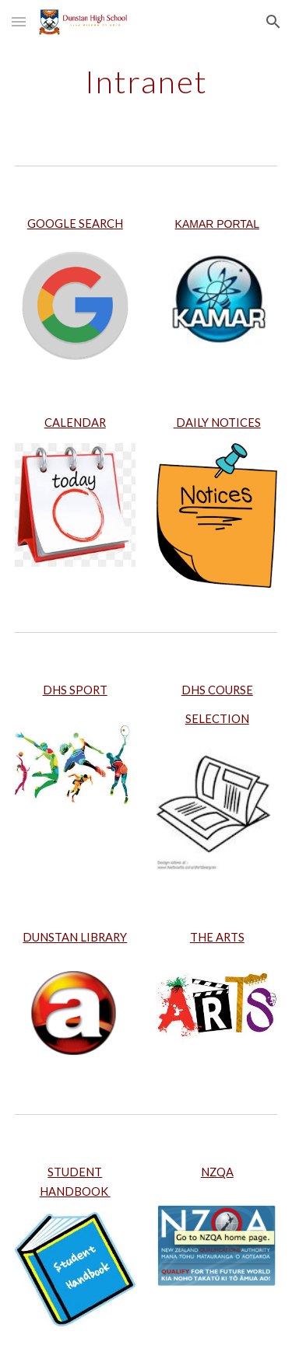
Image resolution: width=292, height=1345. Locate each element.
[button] (18, 21)
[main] (146, 81)
